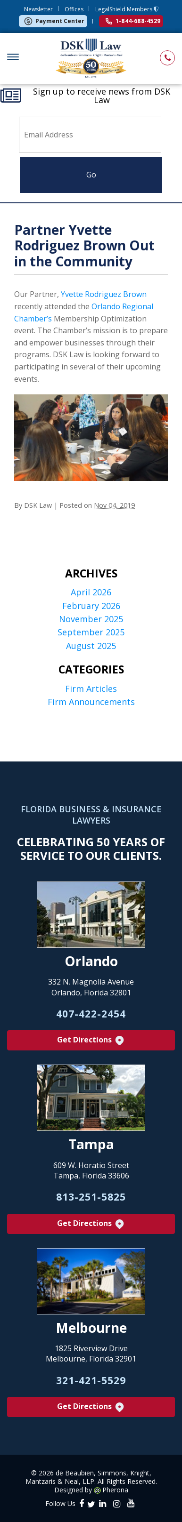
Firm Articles (91, 688)
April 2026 (91, 592)
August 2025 (91, 646)
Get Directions (91, 1040)
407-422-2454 (91, 1013)
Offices (74, 9)
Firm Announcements (91, 702)
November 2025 (91, 619)
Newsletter (38, 9)
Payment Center (54, 21)
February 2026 (91, 606)
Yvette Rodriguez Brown (104, 294)
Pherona (115, 1490)
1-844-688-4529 (133, 21)
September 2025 (91, 632)
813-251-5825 (91, 1196)
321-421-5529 (91, 1380)
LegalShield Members (124, 9)
